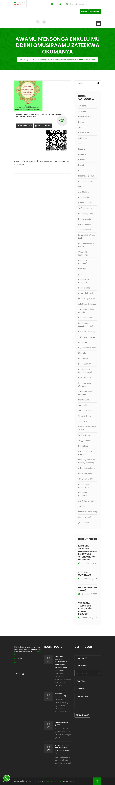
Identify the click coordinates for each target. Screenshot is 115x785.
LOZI (80, 170)
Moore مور (82, 342)
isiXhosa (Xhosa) (85, 181)
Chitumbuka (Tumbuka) (83, 494)
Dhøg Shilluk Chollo (86, 293)
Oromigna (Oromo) (86, 213)
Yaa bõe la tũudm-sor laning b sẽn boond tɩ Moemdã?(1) (84, 609)
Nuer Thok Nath (84, 364)
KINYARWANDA (84, 116)
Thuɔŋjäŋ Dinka (84, 416)
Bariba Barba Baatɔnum (83, 280)
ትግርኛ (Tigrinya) (84, 224)
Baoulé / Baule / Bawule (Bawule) (85, 485)
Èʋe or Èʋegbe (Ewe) (86, 298)
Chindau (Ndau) (84, 517)
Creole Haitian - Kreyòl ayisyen (87, 428)
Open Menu (98, 23)
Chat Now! (18, 5)
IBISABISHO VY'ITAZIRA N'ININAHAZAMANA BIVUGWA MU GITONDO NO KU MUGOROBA (87, 552)
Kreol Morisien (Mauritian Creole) (85, 324)
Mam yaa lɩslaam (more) (87, 589)
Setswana (82, 111)
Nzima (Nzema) (84, 378)
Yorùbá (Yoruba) (85, 208)
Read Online (42, 125)
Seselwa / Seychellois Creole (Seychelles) (87, 461)
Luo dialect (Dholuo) (86, 331)
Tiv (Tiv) (81, 506)
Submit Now (82, 715)
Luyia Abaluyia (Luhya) (87, 348)
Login (84, 11)
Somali (81, 187)
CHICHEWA (82, 138)
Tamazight (82, 405)
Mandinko (82, 353)
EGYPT (18, 658)
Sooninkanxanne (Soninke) (85, 392)
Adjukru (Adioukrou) (86, 468)
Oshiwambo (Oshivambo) (83, 253)
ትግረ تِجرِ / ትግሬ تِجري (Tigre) (86, 452)
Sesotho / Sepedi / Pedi (87, 176)
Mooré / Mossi (84, 358)
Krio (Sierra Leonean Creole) (86, 245)
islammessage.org (53, 781)
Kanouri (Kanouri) (85, 318)
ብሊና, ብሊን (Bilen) (85, 479)
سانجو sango (83, 522)
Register (95, 11)
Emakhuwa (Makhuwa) (87, 512)
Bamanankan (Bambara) (83, 261)
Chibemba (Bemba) (86, 473)
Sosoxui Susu (83, 400)
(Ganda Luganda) (85, 203)
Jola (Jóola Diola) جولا (87, 304)
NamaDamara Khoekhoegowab (85, 370)
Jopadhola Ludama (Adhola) (86, 310)
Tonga (80, 127)
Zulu (80, 143)
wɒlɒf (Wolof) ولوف (86, 337)
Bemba (81, 122)
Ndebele (81, 160)
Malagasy (82, 154)
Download (24, 125)
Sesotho (81, 149)
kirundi (81, 165)
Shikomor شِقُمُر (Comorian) (84, 384)
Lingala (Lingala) (84, 219)
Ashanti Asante (84, 230)
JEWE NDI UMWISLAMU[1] (86, 573)
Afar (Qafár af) (84, 192)
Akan (80, 274)
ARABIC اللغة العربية (86, 501)
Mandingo (82, 269)
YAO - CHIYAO (84, 435)
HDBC (73, 781)
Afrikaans (82, 106)
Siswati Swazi (83, 133)
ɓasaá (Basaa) (84, 288)
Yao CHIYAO (83, 421)
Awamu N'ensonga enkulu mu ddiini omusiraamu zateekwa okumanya (39, 115)
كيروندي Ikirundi (84, 440)
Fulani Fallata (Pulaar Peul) (86, 236)
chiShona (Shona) (85, 197)
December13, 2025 (87, 563)
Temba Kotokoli (84, 410)
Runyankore (83, 446)
